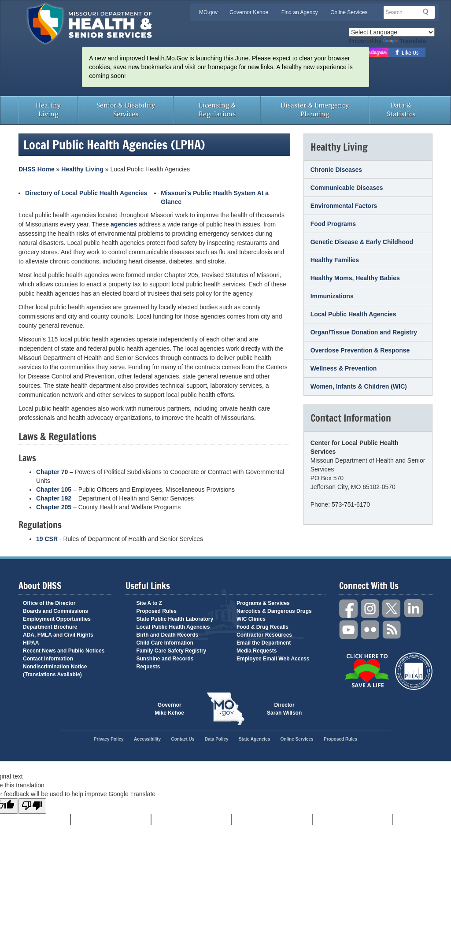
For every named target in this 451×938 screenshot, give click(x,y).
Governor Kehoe (248, 12)
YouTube (349, 629)
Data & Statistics (401, 110)
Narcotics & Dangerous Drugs (274, 611)
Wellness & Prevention (344, 368)
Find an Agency (299, 12)
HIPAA (31, 643)
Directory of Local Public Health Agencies (86, 192)
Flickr (370, 629)
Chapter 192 (53, 498)
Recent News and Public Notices (63, 651)
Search (428, 11)
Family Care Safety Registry (172, 651)
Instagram (370, 608)
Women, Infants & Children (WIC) (359, 386)
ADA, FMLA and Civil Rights (58, 635)
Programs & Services (263, 603)
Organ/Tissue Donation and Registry (364, 332)
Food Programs (333, 223)
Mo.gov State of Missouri (225, 709)
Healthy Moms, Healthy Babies (355, 278)
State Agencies (254, 739)
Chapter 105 (53, 489)
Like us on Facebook (407, 52)
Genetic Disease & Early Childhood (362, 241)
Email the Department (264, 643)
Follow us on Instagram (376, 52)
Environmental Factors (344, 205)
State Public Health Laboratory (175, 619)
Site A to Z (149, 603)
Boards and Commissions (55, 611)
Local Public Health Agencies (353, 314)
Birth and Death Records (168, 635)
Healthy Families (335, 259)
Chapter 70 (52, 471)
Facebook (349, 608)
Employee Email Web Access (273, 659)
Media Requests (257, 651)
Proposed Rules (157, 611)
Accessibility (147, 739)
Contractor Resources (264, 635)
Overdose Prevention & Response (360, 350)
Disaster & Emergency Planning (315, 110)
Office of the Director (49, 603)
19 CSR (47, 538)
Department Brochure (50, 627)
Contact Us (183, 739)
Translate (404, 40)
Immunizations (332, 296)
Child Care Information (165, 643)
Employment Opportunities (57, 619)
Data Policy (217, 739)
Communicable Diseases (347, 187)
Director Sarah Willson (284, 709)
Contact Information (48, 659)
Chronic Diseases (336, 169)
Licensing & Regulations (217, 110)
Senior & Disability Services (125, 110)
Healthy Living (48, 110)
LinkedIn (413, 608)
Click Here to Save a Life (366, 670)
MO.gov (208, 12)
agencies (124, 224)
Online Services (348, 12)
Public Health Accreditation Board (413, 671)
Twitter (392, 608)
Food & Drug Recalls (262, 627)
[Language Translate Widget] (392, 32)
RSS (392, 629)
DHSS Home (36, 169)
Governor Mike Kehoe (169, 709)
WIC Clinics (251, 619)
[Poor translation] (32, 806)
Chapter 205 (53, 507)
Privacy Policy (109, 739)
